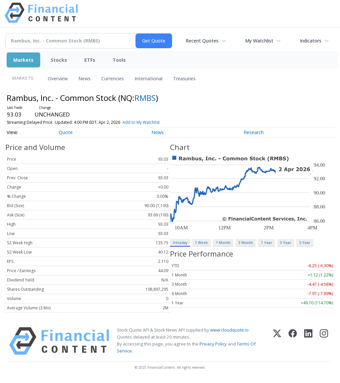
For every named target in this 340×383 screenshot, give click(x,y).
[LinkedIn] (308, 341)
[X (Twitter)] (277, 341)
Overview (58, 78)
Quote (66, 132)
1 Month (223, 242)
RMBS (145, 97)
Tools (119, 60)
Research (254, 132)
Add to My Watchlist (141, 122)
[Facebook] (292, 341)
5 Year (304, 242)
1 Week (201, 242)
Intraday (180, 242)
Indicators (310, 41)
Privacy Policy (213, 344)
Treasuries (184, 78)
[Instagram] (324, 341)
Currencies (112, 78)
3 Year (285, 242)
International (148, 78)
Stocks (59, 60)
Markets (23, 60)
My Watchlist (259, 41)
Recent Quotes (202, 41)
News (84, 78)
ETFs (89, 60)
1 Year (266, 242)
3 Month (245, 242)
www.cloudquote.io (229, 330)
